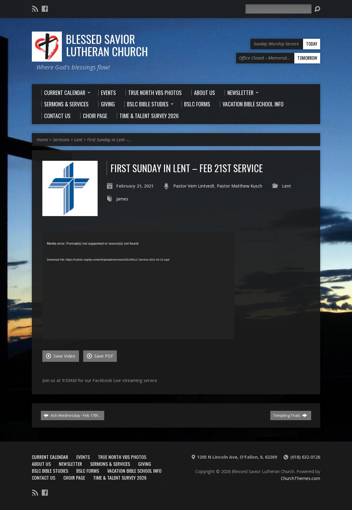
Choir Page (74, 477)
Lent (78, 139)
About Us (41, 463)
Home (42, 139)
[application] (138, 285)
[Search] (278, 9)
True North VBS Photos (122, 456)
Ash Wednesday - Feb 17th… (73, 415)
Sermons (61, 139)
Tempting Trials (290, 415)
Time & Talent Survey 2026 (120, 477)
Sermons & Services (110, 463)
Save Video (60, 356)
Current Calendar (50, 456)
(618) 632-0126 (305, 457)
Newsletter (70, 463)
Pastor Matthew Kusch (239, 186)
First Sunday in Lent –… (109, 139)
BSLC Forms (87, 470)
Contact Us (43, 477)
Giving (144, 463)
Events (83, 456)
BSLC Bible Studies (50, 470)
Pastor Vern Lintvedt (193, 186)
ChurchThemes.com (300, 478)
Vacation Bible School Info (134, 470)
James (122, 199)
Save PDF (100, 356)
